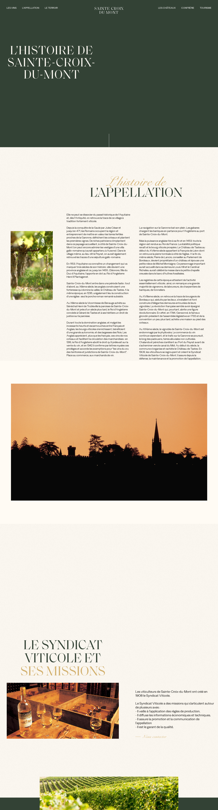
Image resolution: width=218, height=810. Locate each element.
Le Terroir (51, 8)
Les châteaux (167, 8)
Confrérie (187, 8)
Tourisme (205, 8)
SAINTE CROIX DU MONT (109, 10)
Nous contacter (154, 737)
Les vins (12, 8)
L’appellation (30, 8)
